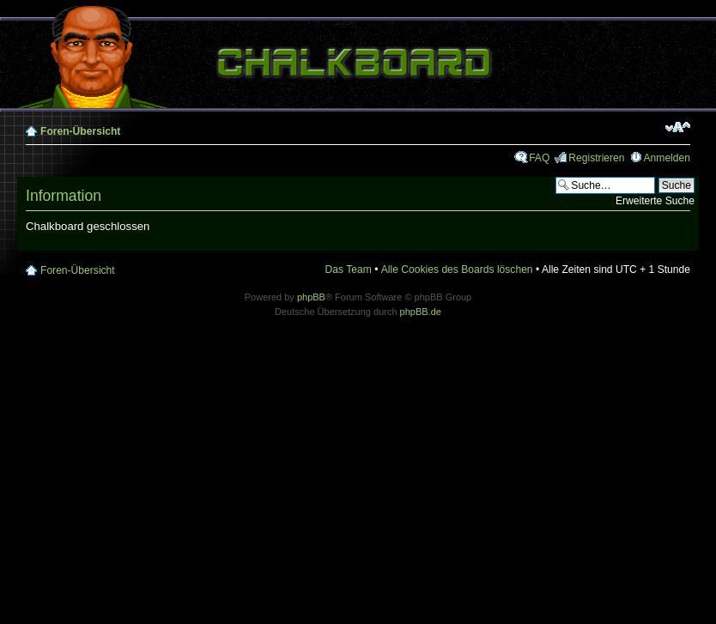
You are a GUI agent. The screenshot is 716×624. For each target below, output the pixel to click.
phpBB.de (420, 311)
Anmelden (667, 158)
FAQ (539, 158)
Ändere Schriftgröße (677, 127)
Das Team (348, 270)
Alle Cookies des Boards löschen (457, 270)
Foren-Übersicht (80, 131)
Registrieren (596, 158)
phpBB (311, 297)
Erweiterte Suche (655, 201)
